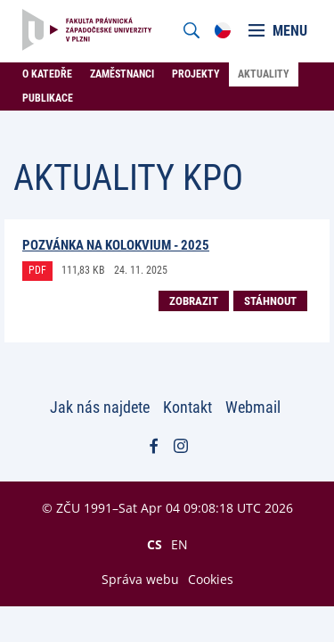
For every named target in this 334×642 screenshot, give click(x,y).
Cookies (210, 579)
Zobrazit (193, 301)
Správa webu (140, 579)
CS (154, 544)
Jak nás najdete (100, 407)
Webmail (253, 407)
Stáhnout (270, 301)
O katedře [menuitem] (47, 74)
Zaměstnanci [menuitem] (122, 74)
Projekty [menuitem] (196, 74)
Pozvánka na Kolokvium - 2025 (115, 245)
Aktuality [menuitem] (263, 74)
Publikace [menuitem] (47, 98)
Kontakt (187, 407)
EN (179, 544)
